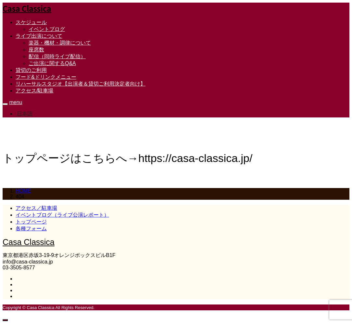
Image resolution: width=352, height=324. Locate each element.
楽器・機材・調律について (60, 43)
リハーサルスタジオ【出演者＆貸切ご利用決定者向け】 (80, 84)
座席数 (36, 49)
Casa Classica (27, 8)
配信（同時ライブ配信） (57, 56)
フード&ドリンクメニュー (46, 77)
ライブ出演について (39, 36)
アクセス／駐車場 (36, 208)
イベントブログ (47, 29)
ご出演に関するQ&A (52, 63)
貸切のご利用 (31, 70)
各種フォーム (31, 228)
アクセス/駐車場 (34, 90)
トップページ (31, 221)
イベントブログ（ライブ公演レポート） (62, 215)
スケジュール (31, 22)
